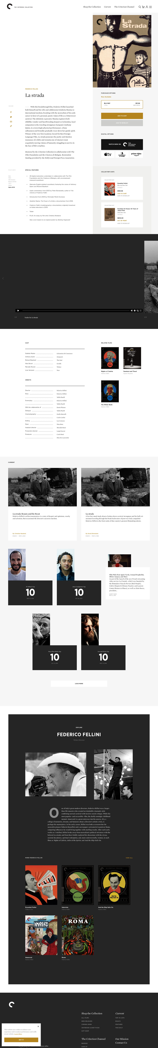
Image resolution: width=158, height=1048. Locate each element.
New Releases (87, 953)
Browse (85, 975)
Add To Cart (122, 193)
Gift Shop (85, 962)
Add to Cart (122, 115)
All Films (85, 949)
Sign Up (84, 978)
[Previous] (3, 278)
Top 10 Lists (119, 949)
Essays (118, 953)
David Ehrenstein (93, 602)
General (85, 1012)
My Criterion (88, 986)
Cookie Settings (121, 994)
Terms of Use (122, 986)
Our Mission (122, 970)
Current (102, 6)
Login (84, 991)
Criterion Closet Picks (90, 959)
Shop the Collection (87, 6)
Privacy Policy (121, 991)
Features (118, 956)
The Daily (119, 959)
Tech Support (87, 1019)
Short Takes (113, 654)
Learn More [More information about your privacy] (18, 1034)
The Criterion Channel (120, 6)
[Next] (154, 278)
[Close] (38, 1026)
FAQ (84, 1008)
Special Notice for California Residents (131, 1000)
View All (129, 855)
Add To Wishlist (122, 122)
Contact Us (121, 974)
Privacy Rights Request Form (126, 997)
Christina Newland (20, 602)
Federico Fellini (31, 89)
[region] (21, 1034)
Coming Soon (87, 956)
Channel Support (88, 1022)
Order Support (87, 1015)
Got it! (21, 1040)
